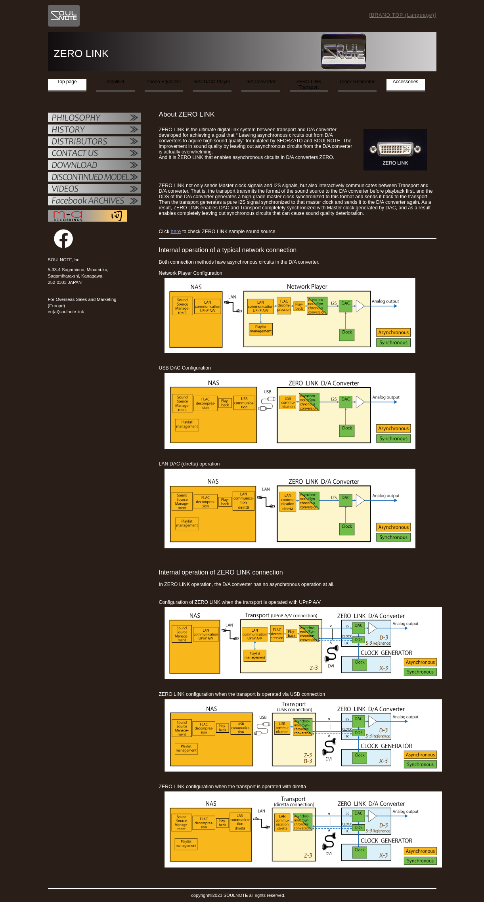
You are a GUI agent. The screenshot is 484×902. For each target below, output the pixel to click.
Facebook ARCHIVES (94, 201)
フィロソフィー (94, 118)
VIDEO (94, 189)
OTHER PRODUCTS (94, 177)
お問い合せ (94, 153)
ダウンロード (94, 165)
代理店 (94, 141)
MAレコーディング (87, 216)
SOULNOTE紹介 (94, 130)
